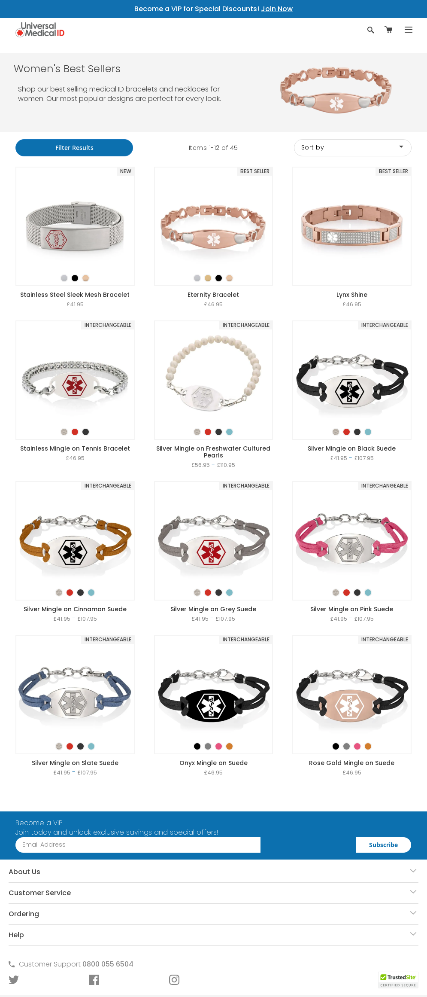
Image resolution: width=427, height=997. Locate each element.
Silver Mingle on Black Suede (352, 448)
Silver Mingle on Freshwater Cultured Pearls (213, 452)
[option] (64, 278)
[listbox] (75, 270)
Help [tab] (16, 935)
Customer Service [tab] (40, 893)
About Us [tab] (24, 872)
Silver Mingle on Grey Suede (213, 609)
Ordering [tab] (24, 914)
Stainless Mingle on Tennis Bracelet (75, 448)
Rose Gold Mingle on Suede (351, 763)
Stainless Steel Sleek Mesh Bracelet (75, 294)
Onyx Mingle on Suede (213, 763)
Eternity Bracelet (213, 294)
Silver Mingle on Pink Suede (351, 609)
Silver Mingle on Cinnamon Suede (75, 609)
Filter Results (74, 147)
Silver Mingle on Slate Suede (75, 763)
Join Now (277, 9)
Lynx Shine (351, 294)
